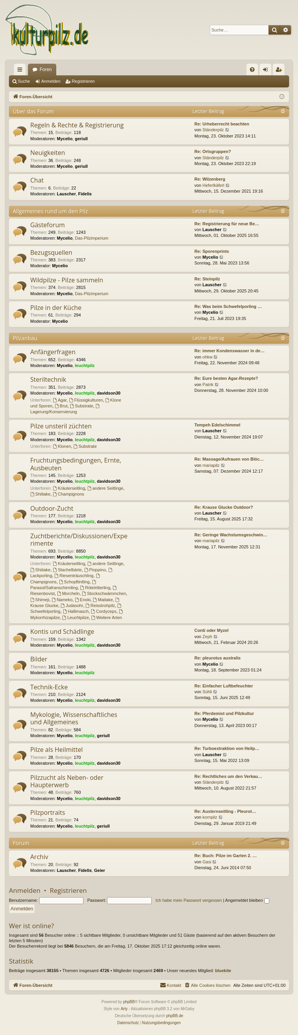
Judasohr (72, 605)
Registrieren (83, 81)
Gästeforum (47, 225)
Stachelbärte (67, 569)
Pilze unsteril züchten (61, 426)
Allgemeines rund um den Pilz (50, 211)
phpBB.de (174, 1016)
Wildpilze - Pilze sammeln (66, 280)
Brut (61, 406)
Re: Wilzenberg (209, 179)
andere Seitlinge (105, 488)
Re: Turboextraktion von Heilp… (226, 748)
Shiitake (40, 494)
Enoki (82, 599)
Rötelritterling (95, 587)
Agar (60, 400)
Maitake (103, 599)
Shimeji (39, 599)
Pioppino (95, 569)
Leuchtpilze (75, 617)
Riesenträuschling (73, 575)
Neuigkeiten (47, 152)
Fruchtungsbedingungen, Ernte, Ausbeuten (75, 464)
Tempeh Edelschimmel (217, 425)
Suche (24, 81)
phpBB (129, 1002)
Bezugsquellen (51, 252)
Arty (124, 1009)
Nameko (62, 599)
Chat (36, 180)
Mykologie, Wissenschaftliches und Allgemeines (73, 718)
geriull (81, 138)
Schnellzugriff (21, 71)
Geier (99, 870)
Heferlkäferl (213, 185)
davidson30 (109, 393)
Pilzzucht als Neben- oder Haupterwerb (66, 781)
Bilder (38, 659)
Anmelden (51, 81)
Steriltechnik (48, 379)
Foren (46, 69)
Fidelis (85, 193)
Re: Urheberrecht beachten (221, 124)
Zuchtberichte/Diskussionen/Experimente (78, 540)
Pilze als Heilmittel (56, 749)
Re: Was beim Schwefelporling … (228, 306)
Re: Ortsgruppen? (212, 151)
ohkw (208, 357)
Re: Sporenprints (211, 251)
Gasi (207, 861)
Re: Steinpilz (207, 279)
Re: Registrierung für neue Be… (226, 223)
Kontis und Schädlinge (62, 631)
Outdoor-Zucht (51, 508)
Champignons (68, 494)
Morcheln (68, 593)
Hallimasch (76, 611)
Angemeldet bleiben (247, 900)
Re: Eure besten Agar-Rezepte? (226, 378)
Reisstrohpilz (100, 605)
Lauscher (66, 193)
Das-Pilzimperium (91, 238)
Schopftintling (74, 581)
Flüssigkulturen (86, 400)
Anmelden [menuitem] (267, 71)
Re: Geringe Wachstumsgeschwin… (230, 534)
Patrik (208, 384)
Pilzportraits (47, 812)
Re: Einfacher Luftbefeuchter (223, 686)
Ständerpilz (213, 129)
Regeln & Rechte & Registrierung (77, 125)
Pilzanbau (25, 338)
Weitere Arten (106, 617)
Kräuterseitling (69, 488)
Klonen (62, 446)
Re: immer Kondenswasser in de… (229, 350)
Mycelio (65, 138)
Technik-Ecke (49, 687)
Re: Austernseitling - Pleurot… (225, 811)
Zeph (207, 636)
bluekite (223, 970)
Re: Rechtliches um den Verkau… (228, 776)
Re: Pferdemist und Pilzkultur (224, 713)
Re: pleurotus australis (217, 658)
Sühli (207, 691)
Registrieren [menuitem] (280, 71)
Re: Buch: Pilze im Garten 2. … (225, 855)
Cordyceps (103, 611)
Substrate (81, 406)
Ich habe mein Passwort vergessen (189, 900)
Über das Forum (33, 111)
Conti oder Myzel (211, 630)
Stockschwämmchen (104, 593)
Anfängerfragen (53, 352)
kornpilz (210, 817)
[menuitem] (252, 69)
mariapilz (211, 465)
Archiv (39, 856)
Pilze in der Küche (55, 307)
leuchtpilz (85, 365)
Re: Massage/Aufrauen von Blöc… (229, 459)
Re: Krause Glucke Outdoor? (223, 507)
